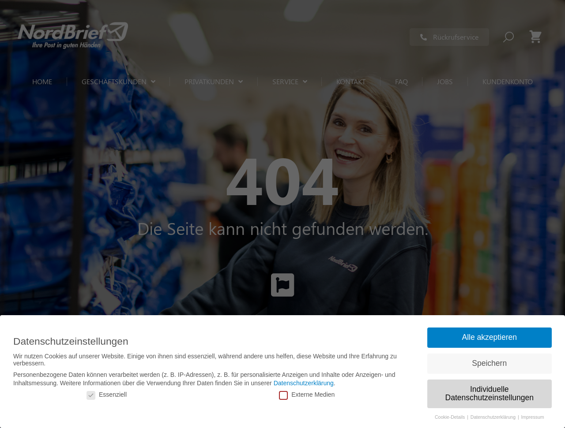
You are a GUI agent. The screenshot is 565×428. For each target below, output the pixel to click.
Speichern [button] (489, 363)
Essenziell (107, 394)
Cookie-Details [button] (450, 417)
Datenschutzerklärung (304, 383)
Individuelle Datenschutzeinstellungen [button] (489, 393)
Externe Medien (307, 394)
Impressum (532, 417)
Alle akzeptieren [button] (489, 337)
